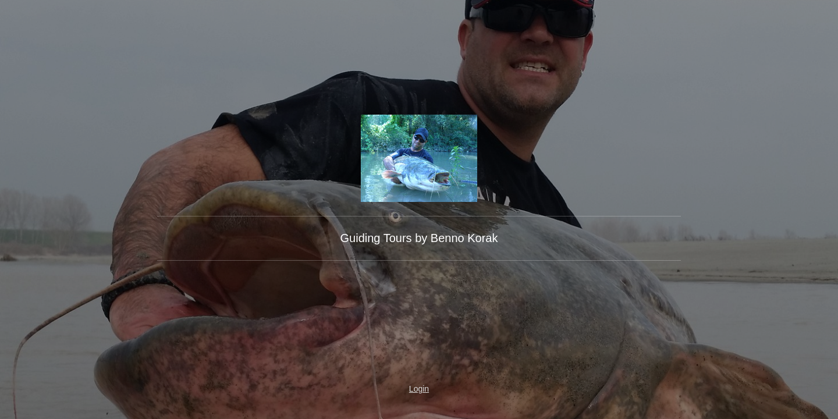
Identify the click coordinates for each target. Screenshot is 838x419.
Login (419, 388)
